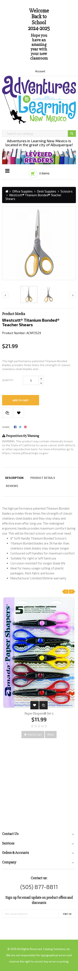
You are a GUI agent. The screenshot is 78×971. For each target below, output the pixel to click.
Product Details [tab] (42, 477)
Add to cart (20, 400)
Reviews (12, 486)
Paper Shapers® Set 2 (39, 713)
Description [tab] (14, 477)
